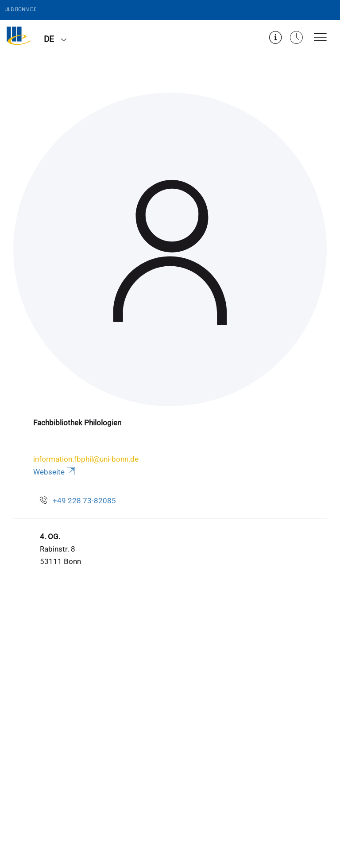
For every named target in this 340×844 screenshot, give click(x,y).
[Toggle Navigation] (320, 38)
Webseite (55, 471)
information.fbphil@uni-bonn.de (86, 459)
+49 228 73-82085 (84, 500)
